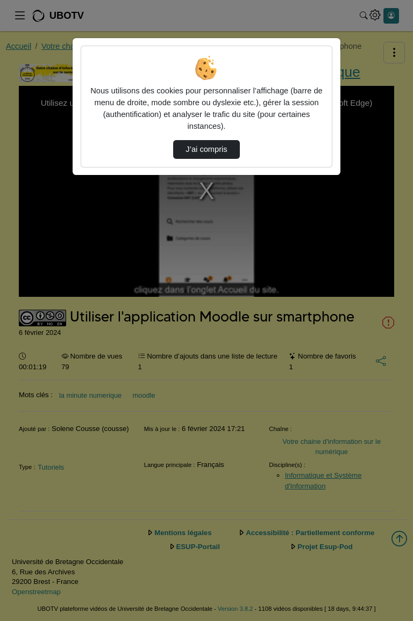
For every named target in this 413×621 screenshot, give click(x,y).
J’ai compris (206, 149)
